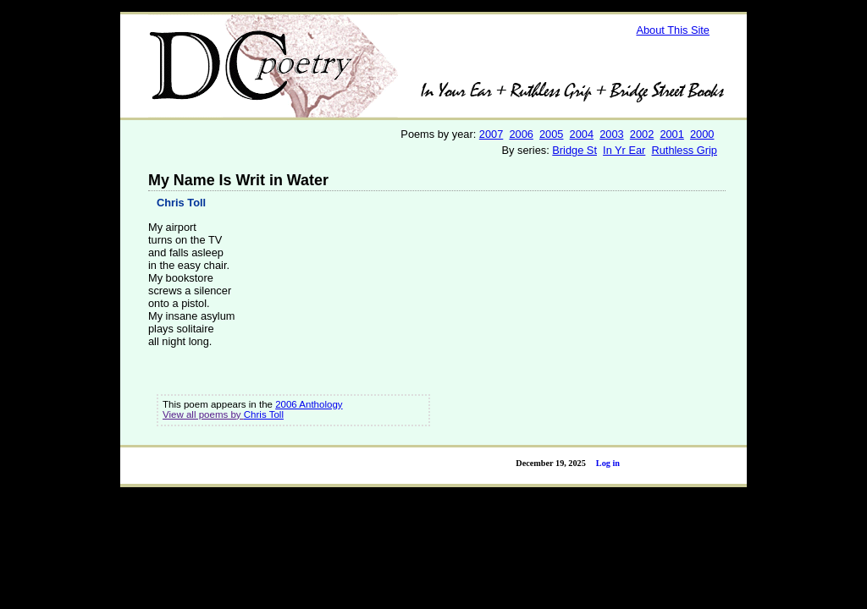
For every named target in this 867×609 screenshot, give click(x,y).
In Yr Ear (624, 150)
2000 (702, 134)
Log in (608, 463)
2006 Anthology (308, 404)
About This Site (673, 30)
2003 (611, 134)
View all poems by (203, 414)
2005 (551, 134)
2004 (582, 134)
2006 (521, 134)
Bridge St (574, 150)
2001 (671, 134)
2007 (491, 134)
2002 (642, 134)
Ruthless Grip (684, 150)
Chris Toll (181, 202)
